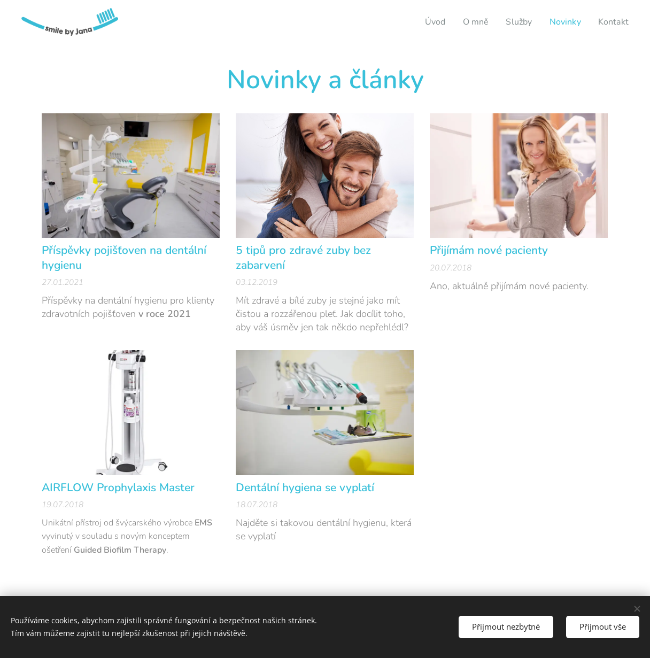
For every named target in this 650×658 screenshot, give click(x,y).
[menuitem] (429, 22)
